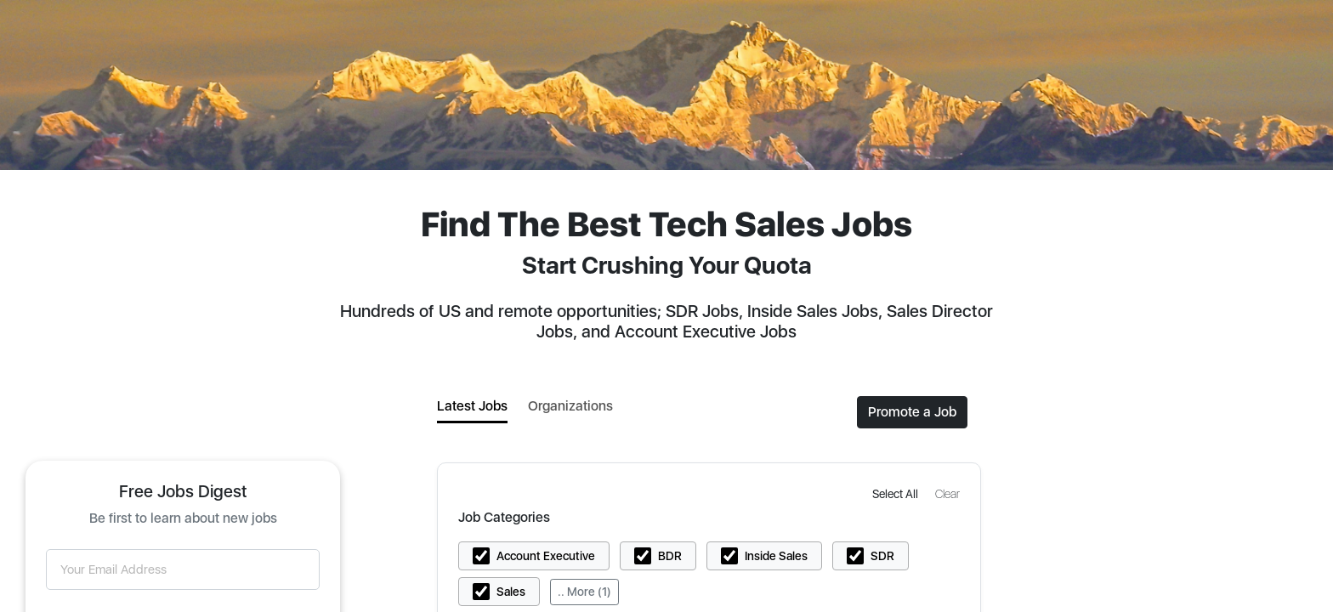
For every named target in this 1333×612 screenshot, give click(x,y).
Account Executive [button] (545, 556)
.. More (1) (584, 591)
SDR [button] (882, 556)
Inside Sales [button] (776, 556)
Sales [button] (510, 591)
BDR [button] (670, 556)
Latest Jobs (472, 406)
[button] (897, 493)
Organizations (570, 406)
